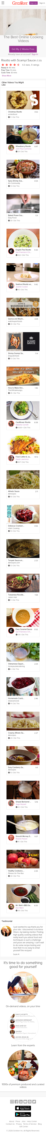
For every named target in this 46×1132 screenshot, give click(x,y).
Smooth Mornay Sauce (24, 836)
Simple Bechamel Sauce (24, 802)
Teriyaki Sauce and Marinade (16, 560)
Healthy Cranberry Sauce (16, 871)
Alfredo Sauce (13, 491)
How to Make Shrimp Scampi (16, 388)
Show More (6, 76)
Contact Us (10, 1124)
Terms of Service (30, 1124)
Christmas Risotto (15, 112)
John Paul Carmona (23, 149)
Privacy (19, 1124)
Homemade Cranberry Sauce (16, 698)
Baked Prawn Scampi (16, 215)
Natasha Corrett (22, 425)
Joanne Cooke (22, 287)
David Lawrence (22, 459)
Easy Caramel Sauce (24, 629)
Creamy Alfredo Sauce (16, 733)
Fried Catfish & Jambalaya (24, 457)
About (11, 1121)
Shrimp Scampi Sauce (16, 353)
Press (18, 1121)
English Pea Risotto (23, 250)
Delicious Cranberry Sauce (16, 526)
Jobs (24, 1121)
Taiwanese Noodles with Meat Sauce (16, 595)
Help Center (32, 1121)
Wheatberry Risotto (23, 146)
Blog (40, 1124)
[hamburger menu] (2, 2)
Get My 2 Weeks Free (23, 49)
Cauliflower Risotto (23, 422)
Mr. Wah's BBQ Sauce (24, 905)
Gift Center (23, 1126)
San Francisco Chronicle (25, 252)
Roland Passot (21, 839)
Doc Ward (20, 908)
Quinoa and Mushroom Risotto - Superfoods (16, 319)
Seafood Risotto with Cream (24, 284)
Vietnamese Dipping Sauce (16, 664)
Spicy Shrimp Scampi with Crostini (16, 181)
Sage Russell (21, 804)
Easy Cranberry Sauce (16, 767)
